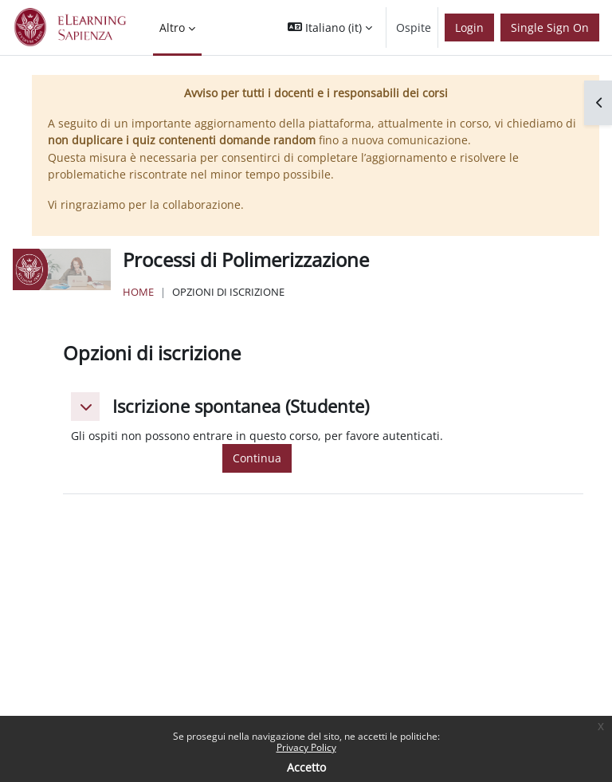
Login (469, 27)
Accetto (306, 767)
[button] (329, 27)
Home (138, 292)
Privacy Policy (306, 747)
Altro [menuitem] (172, 27)
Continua (257, 458)
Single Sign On (550, 27)
